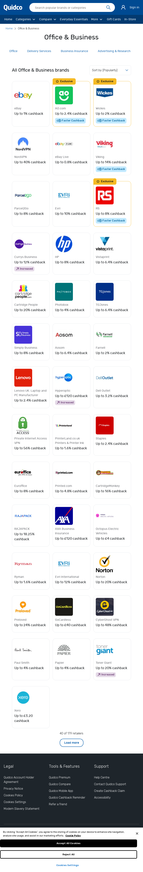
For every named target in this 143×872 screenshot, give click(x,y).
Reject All (68, 856)
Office (13, 51)
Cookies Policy (13, 795)
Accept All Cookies (69, 845)
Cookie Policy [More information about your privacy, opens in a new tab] (73, 837)
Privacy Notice (13, 788)
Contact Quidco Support (110, 784)
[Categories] (26, 19)
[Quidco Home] (13, 7)
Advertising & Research (114, 51)
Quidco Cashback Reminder (67, 797)
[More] (97, 19)
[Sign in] (123, 7)
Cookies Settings (67, 867)
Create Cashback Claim (109, 791)
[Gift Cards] (114, 19)
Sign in (134, 7)
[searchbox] (72, 7)
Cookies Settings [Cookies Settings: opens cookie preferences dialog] (15, 802)
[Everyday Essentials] (74, 19)
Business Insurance (74, 51)
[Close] (137, 835)
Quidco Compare (60, 784)
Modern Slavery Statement (21, 808)
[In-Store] (130, 19)
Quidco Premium (59, 777)
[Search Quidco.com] (70, 8)
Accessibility (102, 797)
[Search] (108, 7)
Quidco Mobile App (61, 791)
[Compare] (48, 19)
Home (9, 28)
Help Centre (102, 777)
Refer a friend (58, 804)
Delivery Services (39, 51)
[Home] (8, 19)
